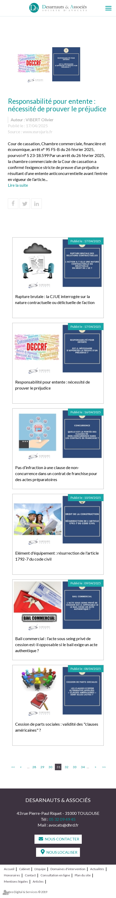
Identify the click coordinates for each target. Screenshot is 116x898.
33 (75, 767)
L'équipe (40, 869)
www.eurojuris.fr (38, 131)
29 (42, 767)
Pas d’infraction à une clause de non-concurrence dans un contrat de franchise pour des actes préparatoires (56, 473)
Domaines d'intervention (67, 869)
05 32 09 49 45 (62, 819)
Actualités (97, 869)
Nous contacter (62, 839)
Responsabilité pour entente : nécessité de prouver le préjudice (52, 384)
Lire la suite (18, 185)
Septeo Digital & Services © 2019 (25, 892)
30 (50, 767)
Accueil (9, 869)
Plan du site (83, 875)
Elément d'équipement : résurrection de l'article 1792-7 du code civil (57, 555)
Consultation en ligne (55, 875)
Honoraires (12, 875)
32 (66, 767)
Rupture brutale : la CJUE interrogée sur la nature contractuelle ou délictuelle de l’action (55, 299)
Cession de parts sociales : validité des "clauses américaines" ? (56, 726)
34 (83, 767)
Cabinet (24, 869)
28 (34, 767)
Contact (30, 875)
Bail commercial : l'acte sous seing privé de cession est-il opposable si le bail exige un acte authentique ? (56, 644)
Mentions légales (16, 881)
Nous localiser (62, 852)
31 (58, 767)
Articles (38, 881)
